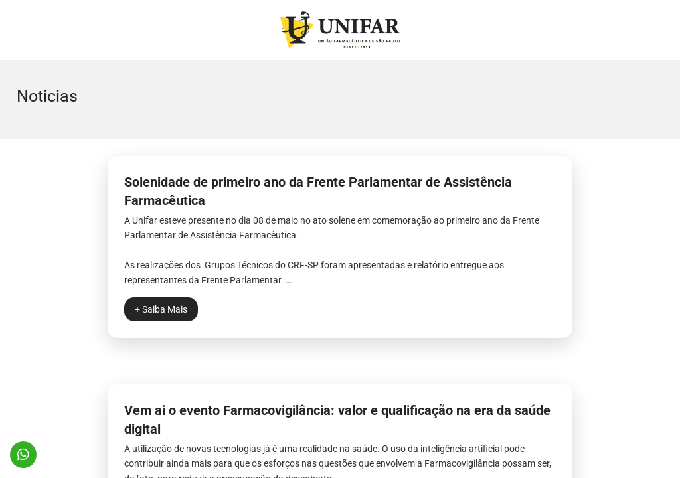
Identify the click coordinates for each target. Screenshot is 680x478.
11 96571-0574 (23, 454)
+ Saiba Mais (161, 309)
